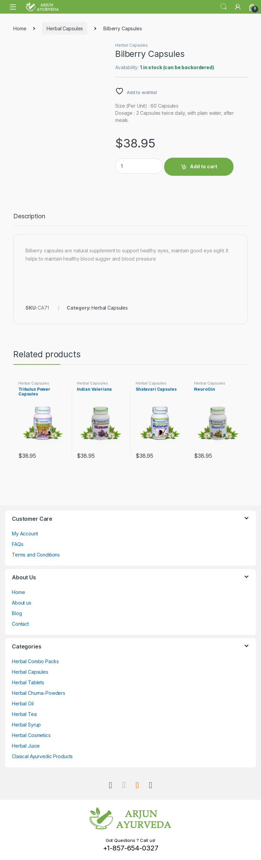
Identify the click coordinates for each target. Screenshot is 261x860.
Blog (17, 613)
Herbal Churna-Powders (38, 693)
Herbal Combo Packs (35, 661)
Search (223, 7)
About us (21, 603)
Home (19, 28)
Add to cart (203, 166)
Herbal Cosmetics (31, 735)
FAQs (17, 544)
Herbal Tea (24, 714)
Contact (20, 624)
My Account (25, 533)
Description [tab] (29, 216)
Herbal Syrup (26, 725)
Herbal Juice (26, 746)
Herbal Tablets (28, 682)
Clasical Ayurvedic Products (42, 756)
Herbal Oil (23, 703)
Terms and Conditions (36, 555)
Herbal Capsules (65, 28)
